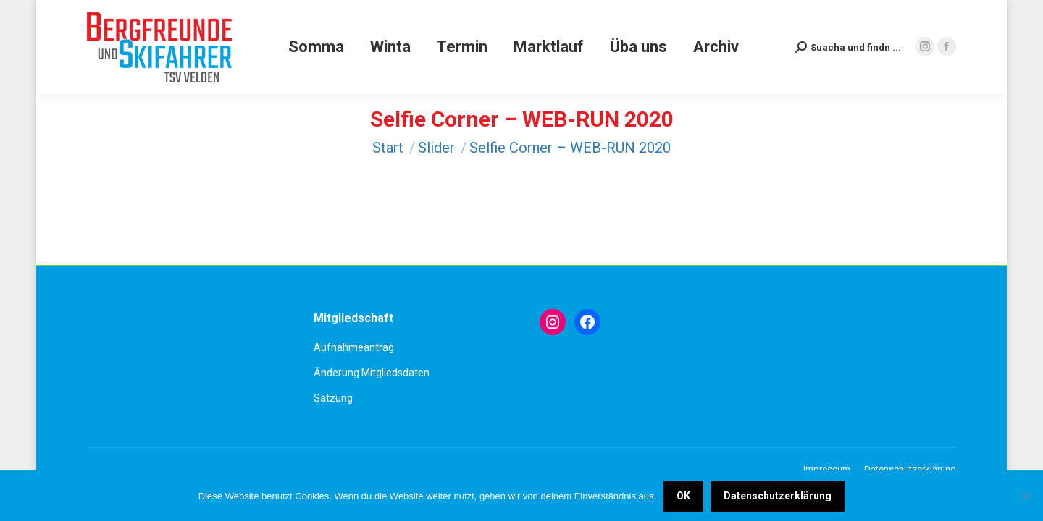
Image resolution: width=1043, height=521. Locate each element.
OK (683, 495)
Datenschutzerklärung (778, 495)
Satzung (333, 398)
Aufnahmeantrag (354, 347)
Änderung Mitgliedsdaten (372, 372)
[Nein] (1025, 495)
